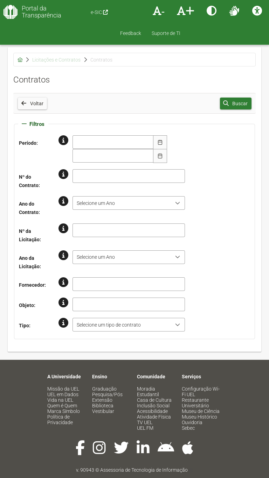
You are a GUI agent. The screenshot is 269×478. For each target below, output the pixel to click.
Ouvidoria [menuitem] (192, 422)
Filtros (33, 124)
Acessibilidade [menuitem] (152, 411)
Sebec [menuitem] (188, 428)
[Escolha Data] (160, 142)
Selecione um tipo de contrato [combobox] (109, 325)
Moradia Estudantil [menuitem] (148, 391)
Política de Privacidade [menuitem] (60, 419)
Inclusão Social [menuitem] (153, 405)
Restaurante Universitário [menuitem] (195, 402)
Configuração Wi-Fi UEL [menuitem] (201, 391)
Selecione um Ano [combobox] (96, 203)
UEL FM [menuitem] (145, 428)
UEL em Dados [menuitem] (62, 394)
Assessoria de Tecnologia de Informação (144, 470)
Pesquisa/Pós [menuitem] (107, 394)
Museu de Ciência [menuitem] (201, 411)
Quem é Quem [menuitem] (62, 405)
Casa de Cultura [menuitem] (154, 400)
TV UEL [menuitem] (144, 422)
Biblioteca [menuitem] (102, 405)
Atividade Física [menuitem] (154, 417)
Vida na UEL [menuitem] (60, 400)
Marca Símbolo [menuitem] (63, 411)
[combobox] (113, 142)
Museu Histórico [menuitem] (199, 417)
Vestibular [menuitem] (103, 411)
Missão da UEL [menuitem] (63, 389)
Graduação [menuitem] (104, 389)
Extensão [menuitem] (102, 400)
